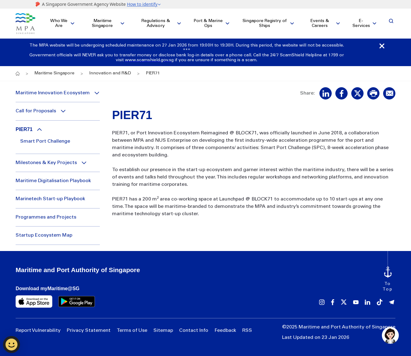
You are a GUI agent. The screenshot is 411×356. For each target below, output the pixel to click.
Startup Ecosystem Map (44, 235)
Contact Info (193, 330)
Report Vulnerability (38, 330)
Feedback (225, 330)
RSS (247, 330)
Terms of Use (132, 330)
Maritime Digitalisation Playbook (53, 180)
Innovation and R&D (110, 73)
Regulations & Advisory (155, 23)
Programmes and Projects (46, 217)
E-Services (361, 23)
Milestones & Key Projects (46, 162)
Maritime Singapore (102, 23)
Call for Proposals (36, 111)
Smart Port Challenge (45, 141)
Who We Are (58, 23)
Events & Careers (320, 23)
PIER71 (24, 129)
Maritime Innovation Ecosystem (53, 93)
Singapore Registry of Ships (265, 23)
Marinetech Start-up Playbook (50, 199)
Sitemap (163, 330)
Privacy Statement (89, 330)
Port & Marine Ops (208, 23)
